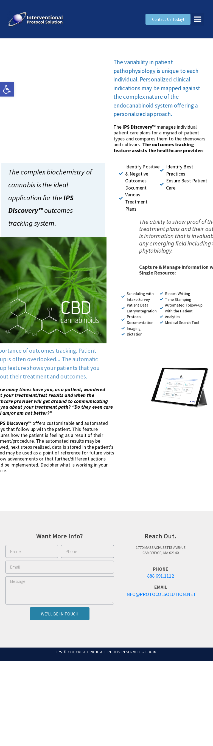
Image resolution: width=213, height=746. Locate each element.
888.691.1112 (160, 576)
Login (150, 652)
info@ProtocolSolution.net (160, 594)
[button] (7, 89)
